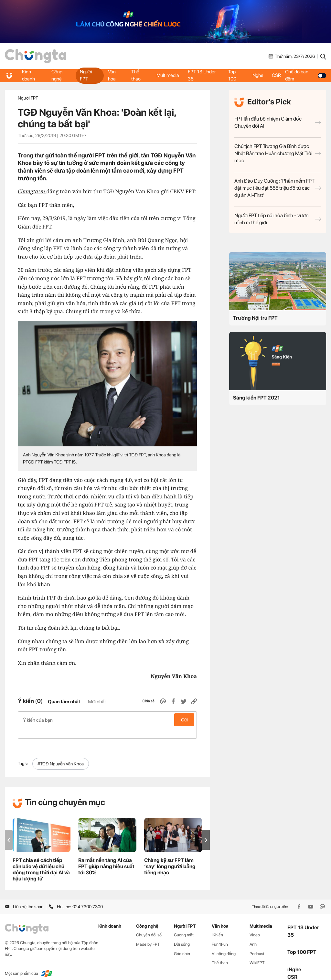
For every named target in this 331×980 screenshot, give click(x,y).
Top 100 (232, 75)
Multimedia (167, 75)
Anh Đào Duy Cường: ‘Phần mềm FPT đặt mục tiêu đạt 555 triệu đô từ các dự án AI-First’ (277, 188)
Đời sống (182, 934)
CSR (277, 75)
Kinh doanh (28, 75)
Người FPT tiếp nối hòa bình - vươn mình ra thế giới (277, 219)
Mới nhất (97, 702)
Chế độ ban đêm (306, 75)
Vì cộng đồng (224, 943)
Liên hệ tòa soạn (24, 896)
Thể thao (136, 75)
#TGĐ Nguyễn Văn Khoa (60, 753)
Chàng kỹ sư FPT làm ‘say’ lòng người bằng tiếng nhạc (170, 856)
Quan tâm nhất (64, 702)
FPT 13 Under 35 (202, 75)
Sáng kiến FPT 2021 (256, 398)
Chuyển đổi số (149, 924)
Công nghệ (56, 75)
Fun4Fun (220, 934)
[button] (206, 830)
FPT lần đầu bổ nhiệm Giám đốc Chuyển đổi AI (277, 122)
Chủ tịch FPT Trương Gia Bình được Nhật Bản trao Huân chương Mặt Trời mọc (277, 153)
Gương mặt (184, 924)
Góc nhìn (182, 943)
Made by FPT (148, 934)
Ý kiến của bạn (107, 720)
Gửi (184, 719)
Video (255, 924)
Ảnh (253, 934)
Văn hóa (111, 75)
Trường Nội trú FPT (255, 318)
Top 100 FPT (301, 942)
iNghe (257, 75)
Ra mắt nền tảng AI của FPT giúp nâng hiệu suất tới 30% (106, 856)
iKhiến (217, 924)
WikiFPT (257, 952)
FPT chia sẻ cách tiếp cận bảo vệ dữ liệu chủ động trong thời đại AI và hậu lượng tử (41, 859)
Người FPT (86, 75)
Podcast (257, 943)
